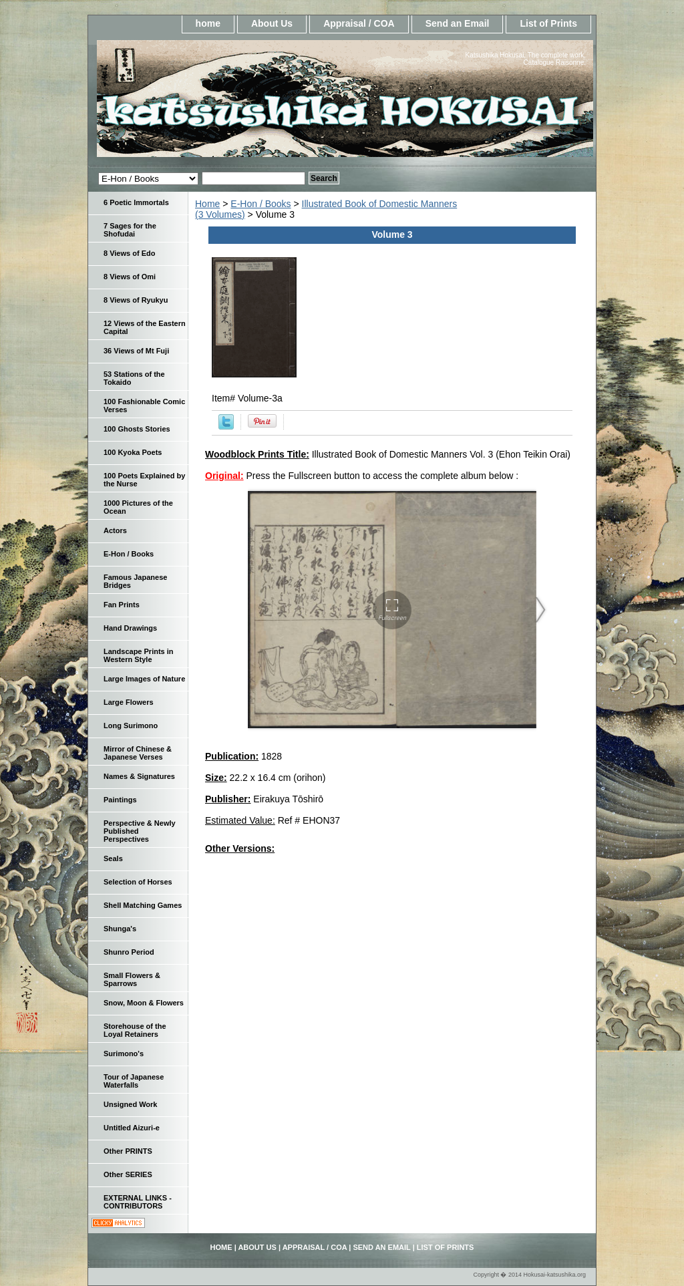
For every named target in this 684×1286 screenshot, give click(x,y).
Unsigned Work (130, 1104)
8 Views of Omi (130, 277)
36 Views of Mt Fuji (136, 351)
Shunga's (120, 929)
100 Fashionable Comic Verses (144, 405)
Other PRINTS (128, 1151)
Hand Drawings (130, 628)
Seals (113, 858)
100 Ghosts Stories (137, 429)
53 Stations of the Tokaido (134, 378)
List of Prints (548, 23)
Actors (115, 530)
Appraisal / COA (359, 23)
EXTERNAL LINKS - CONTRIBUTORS (138, 1202)
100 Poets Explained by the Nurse (144, 480)
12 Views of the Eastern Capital (145, 327)
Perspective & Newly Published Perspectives (140, 831)
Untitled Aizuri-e (132, 1128)
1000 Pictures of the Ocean (138, 507)
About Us (272, 23)
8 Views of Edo (129, 253)
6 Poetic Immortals (136, 202)
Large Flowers (129, 702)
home (208, 23)
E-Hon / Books (260, 203)
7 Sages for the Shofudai (130, 230)
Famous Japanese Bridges (135, 581)
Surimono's (124, 1054)
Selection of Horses (138, 882)
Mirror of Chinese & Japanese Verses (138, 753)
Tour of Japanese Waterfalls (134, 1081)
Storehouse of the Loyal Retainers (135, 1030)
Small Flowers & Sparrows (132, 979)
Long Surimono (131, 725)
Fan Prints (122, 605)
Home (207, 203)
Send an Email (457, 23)
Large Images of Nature (144, 679)
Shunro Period (129, 952)
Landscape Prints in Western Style (139, 655)
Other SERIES (128, 1174)
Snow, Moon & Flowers (144, 1003)
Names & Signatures (139, 776)
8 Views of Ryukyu (136, 300)
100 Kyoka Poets (133, 452)
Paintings (120, 800)
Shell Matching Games (143, 905)
